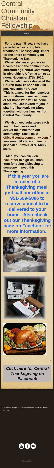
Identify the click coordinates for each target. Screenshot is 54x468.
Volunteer (10, 160)
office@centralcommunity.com (25, 137)
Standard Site (27, 461)
